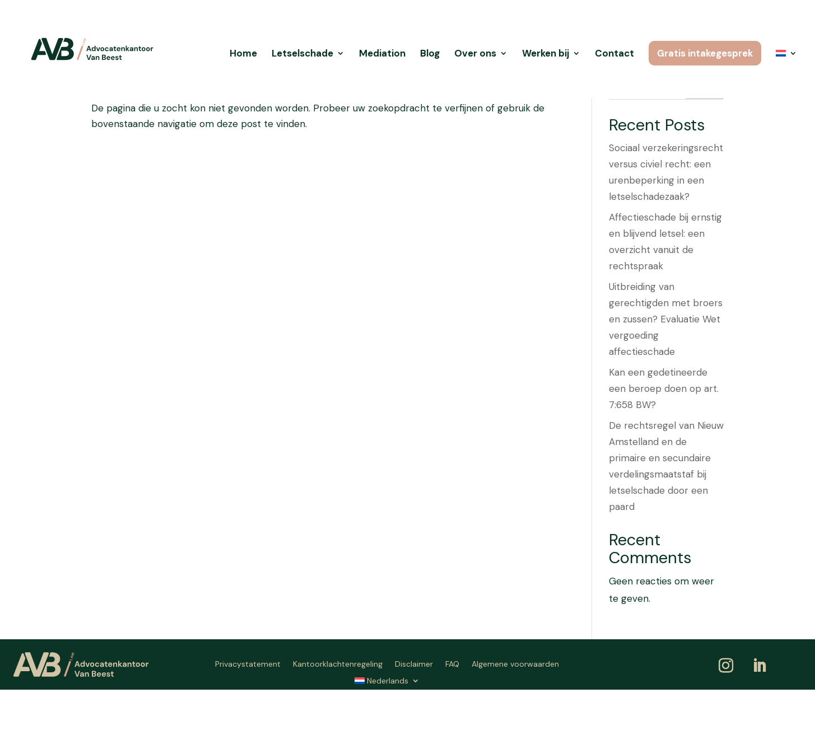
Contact (614, 54)
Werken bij (545, 54)
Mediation (382, 54)
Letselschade (302, 54)
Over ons (475, 54)
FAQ (452, 664)
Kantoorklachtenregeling (338, 664)
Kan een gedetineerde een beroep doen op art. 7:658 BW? (664, 388)
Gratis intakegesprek (705, 53)
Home (243, 54)
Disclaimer (414, 664)
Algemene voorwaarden (515, 664)
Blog (430, 54)
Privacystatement (248, 664)
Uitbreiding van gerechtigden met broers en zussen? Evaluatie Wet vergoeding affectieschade (666, 319)
